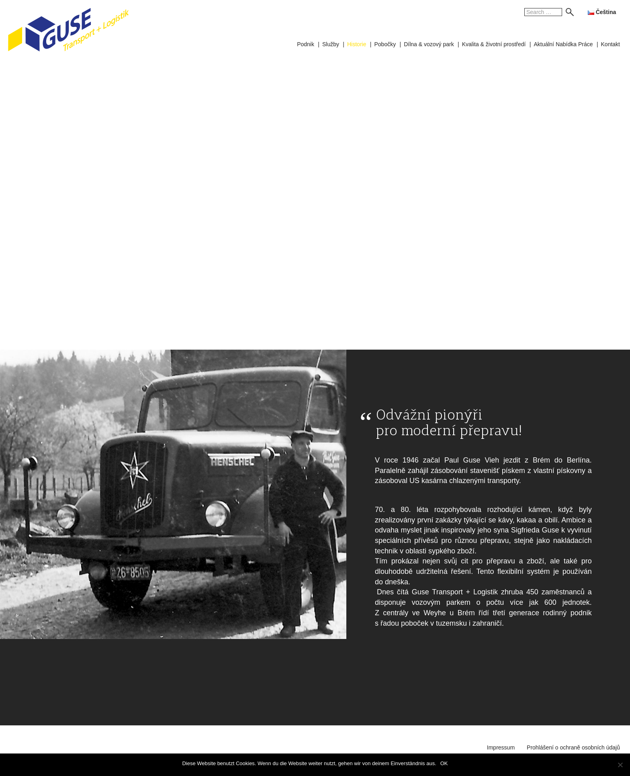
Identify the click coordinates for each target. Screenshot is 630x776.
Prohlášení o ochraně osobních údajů (573, 747)
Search (568, 12)
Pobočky (385, 44)
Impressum (501, 747)
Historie (356, 44)
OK (444, 763)
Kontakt (610, 44)
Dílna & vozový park (429, 44)
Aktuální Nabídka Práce (563, 44)
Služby (330, 44)
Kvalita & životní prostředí (494, 44)
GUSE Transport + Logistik (68, 29)
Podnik (305, 44)
